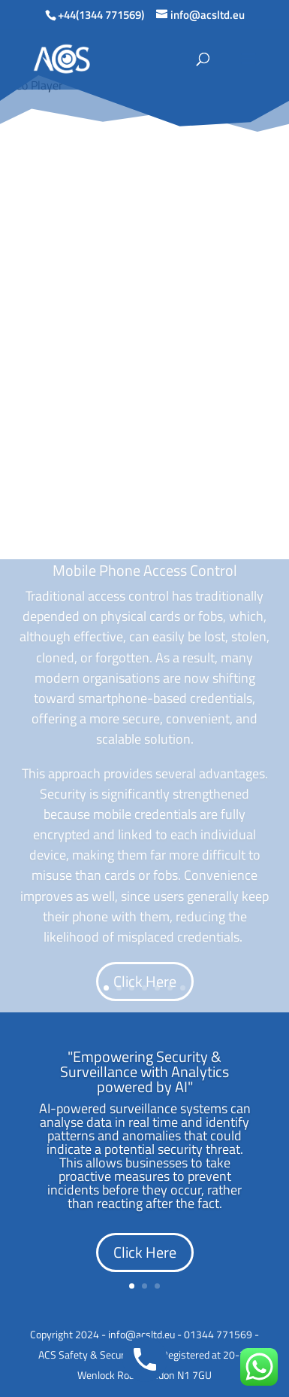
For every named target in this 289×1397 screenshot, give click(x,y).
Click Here (144, 981)
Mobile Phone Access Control (145, 570)
